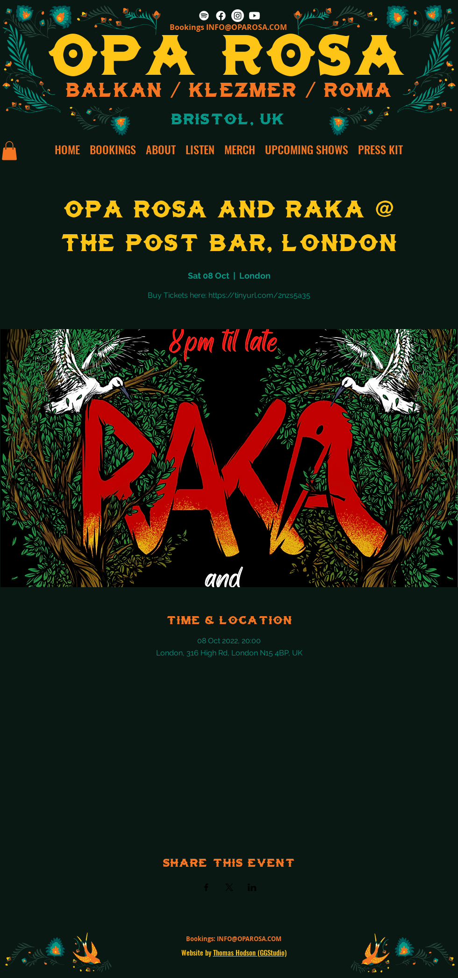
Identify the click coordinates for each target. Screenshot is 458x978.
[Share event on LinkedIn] (252, 887)
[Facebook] (221, 15)
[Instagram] (237, 15)
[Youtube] (254, 15)
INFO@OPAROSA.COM (246, 27)
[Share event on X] (229, 887)
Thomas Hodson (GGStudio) (249, 952)
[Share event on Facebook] (206, 887)
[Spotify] (204, 15)
